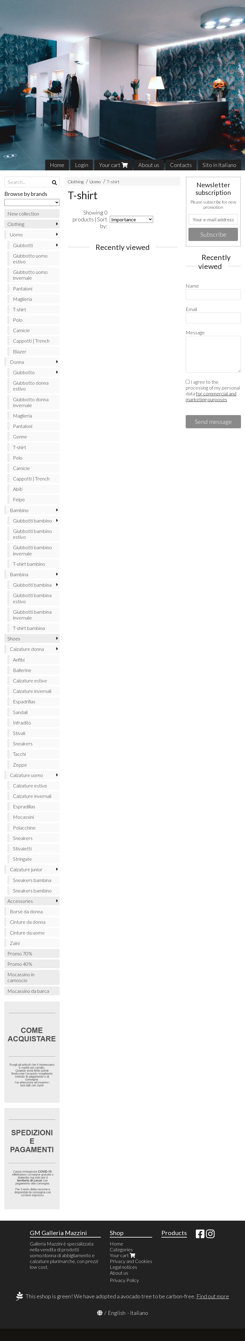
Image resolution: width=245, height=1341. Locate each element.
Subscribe (213, 234)
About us (148, 164)
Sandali (20, 712)
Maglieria (22, 299)
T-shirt (113, 181)
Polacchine (24, 827)
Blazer (19, 351)
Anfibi (19, 660)
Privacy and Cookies (131, 1261)
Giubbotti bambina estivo (32, 598)
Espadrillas (24, 701)
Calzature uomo (26, 775)
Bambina (19, 574)
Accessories (20, 901)
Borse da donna (26, 911)
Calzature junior (26, 869)
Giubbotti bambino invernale (32, 550)
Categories (121, 1249)
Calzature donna (27, 649)
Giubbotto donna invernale (31, 402)
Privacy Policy (124, 1280)
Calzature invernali (32, 691)
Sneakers (23, 743)
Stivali (19, 733)
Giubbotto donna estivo (31, 385)
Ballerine (22, 670)
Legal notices (123, 1267)
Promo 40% (19, 964)
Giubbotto (24, 372)
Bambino (19, 510)
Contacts (181, 164)
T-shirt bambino (29, 564)
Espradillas (24, 806)
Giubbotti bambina (32, 585)
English (116, 1312)
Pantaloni (22, 288)
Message (195, 332)
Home (57, 164)
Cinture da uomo (27, 932)
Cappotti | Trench (31, 341)
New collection (23, 213)
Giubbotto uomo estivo (30, 258)
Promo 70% (19, 953)
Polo (17, 320)
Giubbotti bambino (32, 520)
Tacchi (19, 754)
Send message (213, 421)
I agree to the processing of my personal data (213, 390)
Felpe (19, 499)
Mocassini (23, 817)
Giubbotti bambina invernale (32, 614)
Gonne (20, 436)
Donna (17, 362)
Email (191, 309)
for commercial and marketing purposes (211, 396)
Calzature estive (30, 680)
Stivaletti (22, 848)
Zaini (15, 943)
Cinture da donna (27, 922)
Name (192, 286)
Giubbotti (23, 245)
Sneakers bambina (32, 880)
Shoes (13, 638)
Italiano (139, 1312)
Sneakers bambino (32, 890)
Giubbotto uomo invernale (30, 275)
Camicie (21, 330)
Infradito (22, 722)
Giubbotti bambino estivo (32, 534)
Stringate (22, 859)
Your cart (113, 164)
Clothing (76, 181)
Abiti (17, 489)
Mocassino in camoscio (20, 977)
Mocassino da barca (28, 991)
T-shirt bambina (29, 628)
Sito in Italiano (219, 164)
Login (81, 164)
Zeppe (20, 765)
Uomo (95, 181)
